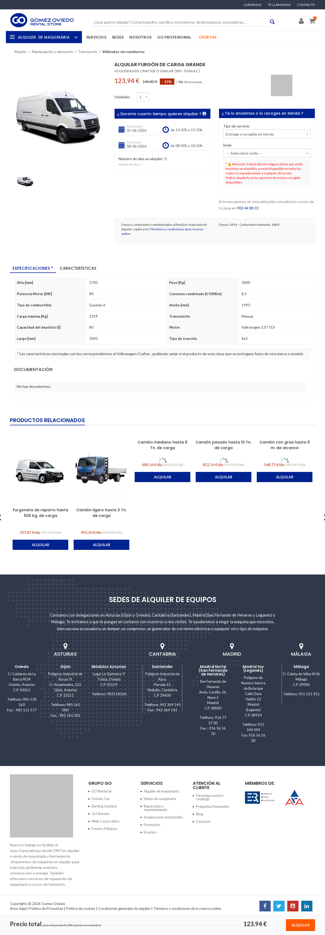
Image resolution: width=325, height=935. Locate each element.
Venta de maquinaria (160, 799)
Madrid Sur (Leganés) (253, 668)
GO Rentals (100, 814)
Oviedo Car (101, 799)
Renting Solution (104, 806)
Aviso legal (18, 908)
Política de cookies (80, 908)
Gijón (65, 666)
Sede (227, 145)
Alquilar (300, 925)
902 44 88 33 (248, 208)
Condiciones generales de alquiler (124, 908)
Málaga (301, 666)
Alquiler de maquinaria (161, 791)
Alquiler (47, 37)
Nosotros (140, 37)
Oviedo (22, 666)
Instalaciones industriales (163, 817)
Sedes (118, 37)
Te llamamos (279, 4)
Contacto (306, 4)
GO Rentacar (102, 791)
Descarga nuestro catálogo (210, 797)
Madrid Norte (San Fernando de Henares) (213, 670)
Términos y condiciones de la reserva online (187, 908)
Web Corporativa (105, 821)
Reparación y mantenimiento (155, 808)
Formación (152, 825)
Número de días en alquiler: (141, 159)
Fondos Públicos (104, 829)
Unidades (122, 97)
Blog (199, 814)
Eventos (150, 832)
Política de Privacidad (46, 908)
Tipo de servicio (236, 126)
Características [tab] (78, 268)
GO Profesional (174, 37)
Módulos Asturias (109, 666)
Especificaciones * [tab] (33, 268)
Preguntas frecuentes (212, 806)
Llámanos (253, 4)
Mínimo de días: (129, 164)
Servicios (96, 37)
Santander (162, 666)
